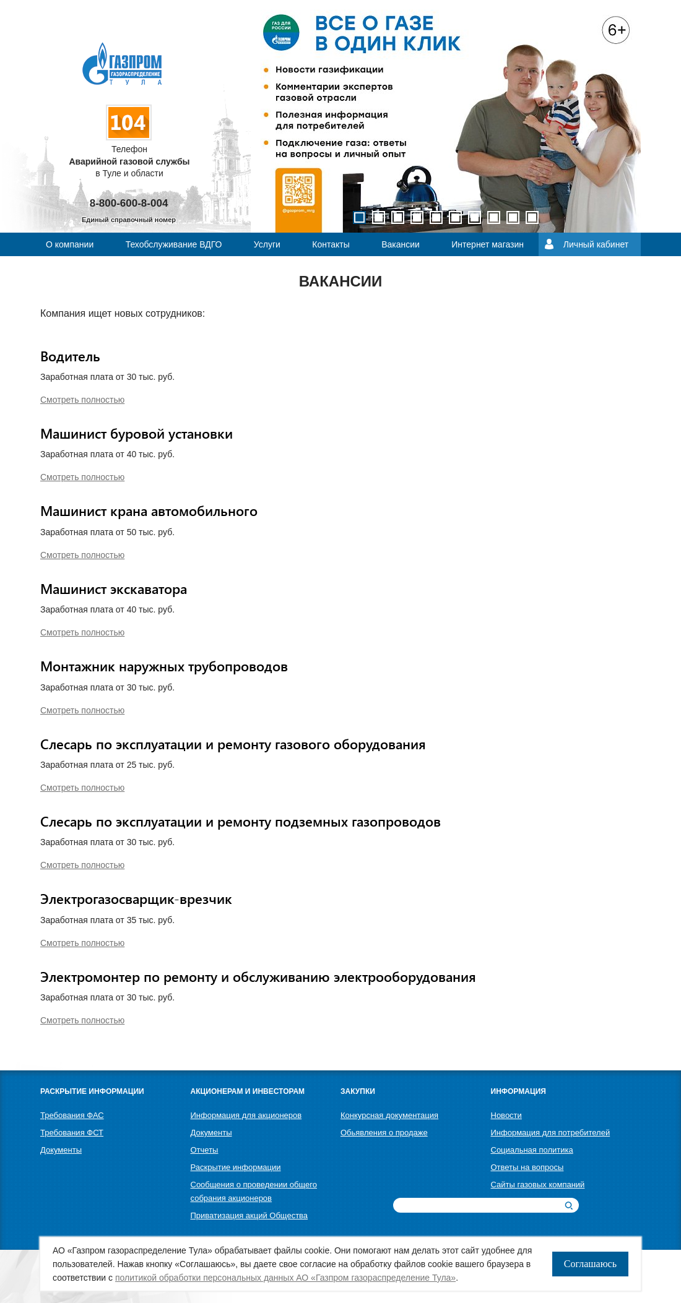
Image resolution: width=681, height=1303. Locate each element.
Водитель (70, 355)
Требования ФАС (72, 1115)
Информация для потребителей (550, 1132)
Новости (506, 1115)
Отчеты (205, 1150)
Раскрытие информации (236, 1167)
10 (532, 217)
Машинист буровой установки (136, 433)
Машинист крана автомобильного (149, 510)
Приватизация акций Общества (249, 1215)
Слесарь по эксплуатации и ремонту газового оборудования (233, 743)
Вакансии (400, 244)
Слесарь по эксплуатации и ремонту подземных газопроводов (240, 821)
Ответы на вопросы (527, 1167)
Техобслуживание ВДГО (174, 244)
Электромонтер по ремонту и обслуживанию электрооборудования (258, 976)
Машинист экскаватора (113, 588)
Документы (61, 1150)
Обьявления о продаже (384, 1132)
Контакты (330, 244)
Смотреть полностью (82, 400)
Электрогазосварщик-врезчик (136, 898)
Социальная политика (532, 1150)
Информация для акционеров (246, 1115)
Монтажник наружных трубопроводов (164, 665)
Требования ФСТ (71, 1132)
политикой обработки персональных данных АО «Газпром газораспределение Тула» (285, 1278)
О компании (69, 244)
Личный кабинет (595, 244)
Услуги (267, 244)
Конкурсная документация (389, 1115)
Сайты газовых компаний (538, 1184)
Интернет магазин (487, 244)
